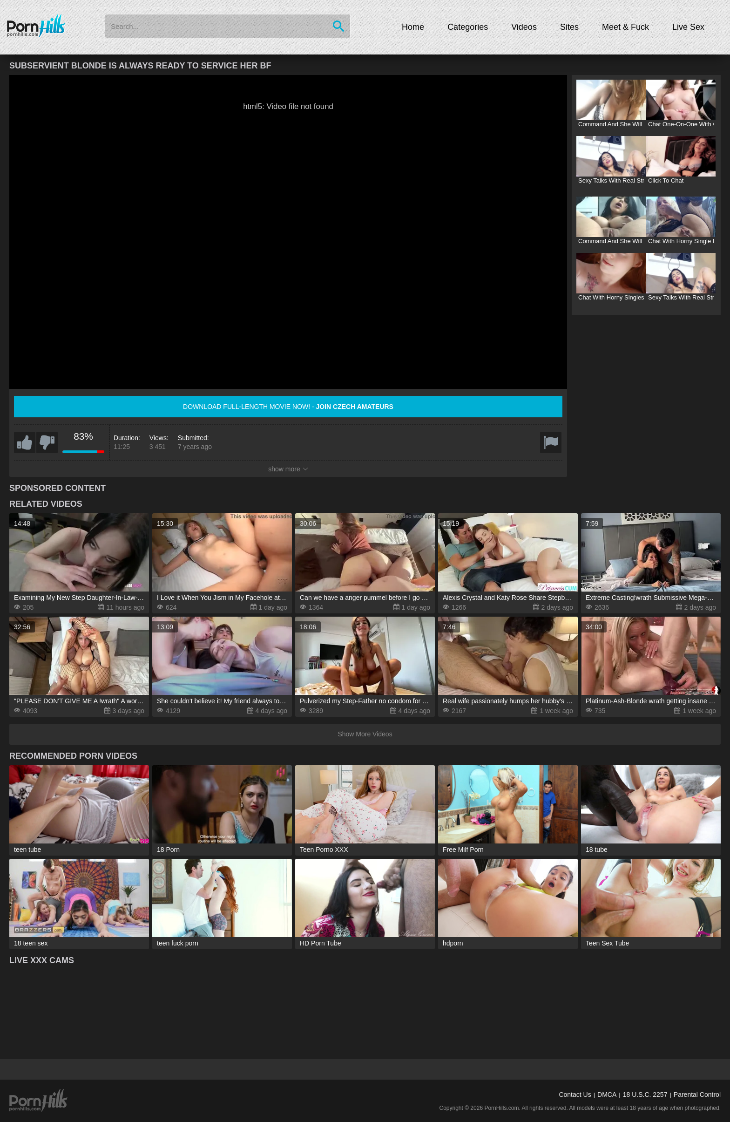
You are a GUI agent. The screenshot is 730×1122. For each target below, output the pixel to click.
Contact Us (575, 1094)
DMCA (606, 1094)
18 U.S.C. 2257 (645, 1094)
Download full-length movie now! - (288, 406)
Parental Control (697, 1094)
